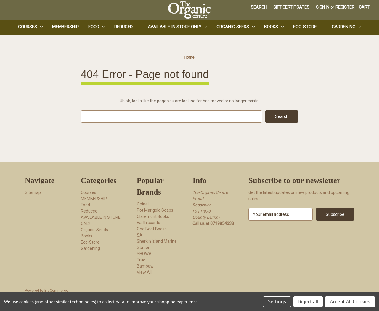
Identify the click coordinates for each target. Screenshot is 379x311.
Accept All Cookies (350, 301)
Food (96, 27)
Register (344, 7)
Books (274, 27)
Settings (277, 301)
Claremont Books (153, 216)
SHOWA (144, 253)
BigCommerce (56, 291)
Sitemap (33, 192)
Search (259, 7)
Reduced (126, 27)
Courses (30, 27)
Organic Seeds (235, 27)
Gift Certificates (291, 7)
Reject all (308, 301)
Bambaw (145, 266)
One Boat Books (152, 228)
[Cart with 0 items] (364, 7)
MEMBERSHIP (65, 27)
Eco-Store (307, 27)
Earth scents (148, 222)
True (141, 259)
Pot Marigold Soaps (155, 210)
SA (139, 235)
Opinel (143, 204)
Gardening (346, 27)
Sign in (322, 7)
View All (144, 272)
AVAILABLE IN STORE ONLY (177, 27)
